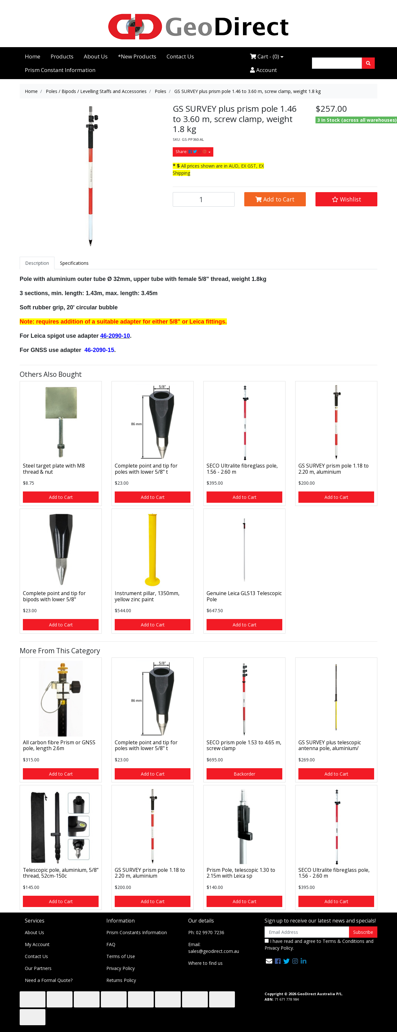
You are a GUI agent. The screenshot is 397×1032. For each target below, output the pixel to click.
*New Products (137, 56)
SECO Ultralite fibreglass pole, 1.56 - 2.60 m (242, 468)
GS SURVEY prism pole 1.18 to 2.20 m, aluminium (333, 468)
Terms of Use (120, 956)
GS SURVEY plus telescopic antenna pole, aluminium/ (329, 745)
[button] (346, 199)
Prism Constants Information (136, 932)
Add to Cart (275, 199)
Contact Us (180, 56)
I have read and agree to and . (319, 944)
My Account (37, 944)
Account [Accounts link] (263, 70)
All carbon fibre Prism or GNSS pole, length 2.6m (59, 745)
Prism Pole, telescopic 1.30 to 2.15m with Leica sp (241, 873)
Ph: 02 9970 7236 (206, 932)
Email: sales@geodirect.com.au (213, 947)
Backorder (244, 774)
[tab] (37, 263)
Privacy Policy (120, 968)
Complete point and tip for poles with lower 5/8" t (146, 468)
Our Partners (38, 968)
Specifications (74, 263)
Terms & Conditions (343, 941)
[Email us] (269, 961)
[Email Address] (307, 932)
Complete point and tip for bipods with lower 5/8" (54, 596)
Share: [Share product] (192, 151)
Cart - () (264, 56)
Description (37, 263)
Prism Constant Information (60, 70)
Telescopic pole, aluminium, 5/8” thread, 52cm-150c (60, 873)
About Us (96, 56)
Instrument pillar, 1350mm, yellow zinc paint (147, 596)
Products (62, 56)
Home (32, 56)
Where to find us (205, 963)
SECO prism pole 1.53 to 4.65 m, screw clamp (244, 745)
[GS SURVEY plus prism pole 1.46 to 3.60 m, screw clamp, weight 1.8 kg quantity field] (204, 199)
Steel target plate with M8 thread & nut (54, 468)
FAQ (110, 944)
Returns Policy (121, 980)
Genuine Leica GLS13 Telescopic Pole (244, 596)
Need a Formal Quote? (49, 980)
